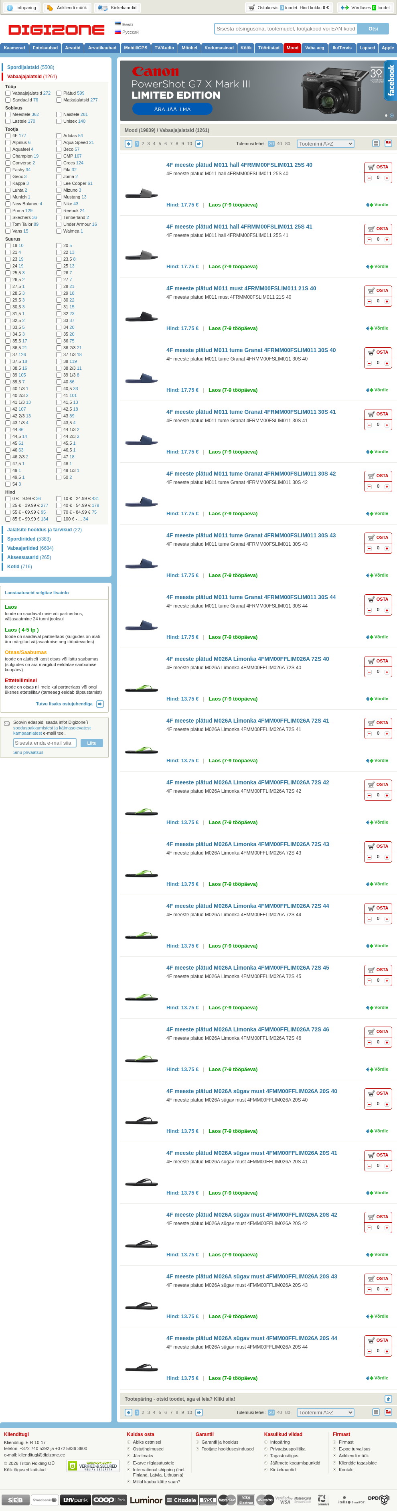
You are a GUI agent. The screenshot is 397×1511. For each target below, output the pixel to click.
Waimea (73, 231)
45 (18, 443)
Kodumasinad (219, 47)
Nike (70, 204)
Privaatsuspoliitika (288, 1448)
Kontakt (346, 1469)
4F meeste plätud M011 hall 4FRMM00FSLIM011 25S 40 (239, 165)
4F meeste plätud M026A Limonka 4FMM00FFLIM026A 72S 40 (247, 659)
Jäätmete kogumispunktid (295, 1462)
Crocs (73, 163)
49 (16, 470)
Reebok (74, 211)
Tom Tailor (25, 224)
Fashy (21, 170)
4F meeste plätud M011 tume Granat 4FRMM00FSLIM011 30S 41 (251, 412)
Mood (292, 47)
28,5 (18, 293)
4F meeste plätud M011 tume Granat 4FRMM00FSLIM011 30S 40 (251, 350)
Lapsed (367, 47)
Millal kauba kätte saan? (156, 1481)
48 (67, 464)
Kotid (19, 566)
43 (69, 416)
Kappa (20, 183)
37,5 (19, 361)
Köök (246, 47)
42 (19, 409)
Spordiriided (29, 539)
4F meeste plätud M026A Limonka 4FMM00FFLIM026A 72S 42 (247, 782)
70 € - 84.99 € (80, 512)
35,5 (19, 341)
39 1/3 (71, 375)
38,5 (19, 368)
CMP (72, 156)
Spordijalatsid (30, 67)
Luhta (19, 190)
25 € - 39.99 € (30, 505)
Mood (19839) (140, 130)
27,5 (18, 286)
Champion (25, 156)
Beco (71, 149)
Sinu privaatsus (28, 752)
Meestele (25, 114)
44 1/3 (71, 429)
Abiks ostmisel (147, 1442)
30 (69, 300)
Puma (22, 211)
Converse (23, 163)
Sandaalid (25, 100)
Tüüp (10, 86)
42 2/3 (21, 416)
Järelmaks (143, 1455)
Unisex (74, 121)
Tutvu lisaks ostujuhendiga (70, 703)
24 (18, 266)
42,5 (70, 409)
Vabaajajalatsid (32, 76)
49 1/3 (71, 470)
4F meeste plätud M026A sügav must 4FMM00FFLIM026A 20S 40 (251, 1091)
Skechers (24, 217)
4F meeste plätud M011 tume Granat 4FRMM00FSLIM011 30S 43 (251, 535)
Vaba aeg (314, 47)
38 (70, 361)
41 (70, 395)
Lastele (23, 121)
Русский (127, 32)
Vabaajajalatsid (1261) (184, 130)
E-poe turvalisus (355, 1448)
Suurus (12, 239)
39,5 (18, 382)
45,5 (69, 443)
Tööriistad (269, 47)
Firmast (346, 1442)
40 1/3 (20, 389)
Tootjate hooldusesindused (228, 1448)
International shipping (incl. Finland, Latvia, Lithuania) (159, 1472)
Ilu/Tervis (342, 47)
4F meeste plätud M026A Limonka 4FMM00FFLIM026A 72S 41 (247, 720)
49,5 (18, 477)
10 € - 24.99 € (81, 498)
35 (69, 334)
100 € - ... (75, 519)
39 (19, 375)
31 (69, 307)
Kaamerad (14, 47)
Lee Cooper (78, 183)
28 (69, 286)
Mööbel (189, 47)
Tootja (11, 129)
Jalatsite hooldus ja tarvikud (44, 529)
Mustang (75, 197)
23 (18, 259)
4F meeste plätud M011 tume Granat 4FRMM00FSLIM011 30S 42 (251, 473)
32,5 (18, 320)
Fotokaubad (45, 47)
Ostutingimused (148, 1448)
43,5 (69, 423)
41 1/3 (21, 402)
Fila (70, 170)
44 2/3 (71, 436)
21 (16, 252)
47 (69, 457)
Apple (388, 47)
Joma (70, 176)
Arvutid (73, 47)
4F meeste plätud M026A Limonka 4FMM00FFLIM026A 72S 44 (247, 906)
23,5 (69, 259)
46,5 (69, 450)
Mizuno (72, 190)
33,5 (18, 327)
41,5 (70, 402)
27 (67, 279)
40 (69, 382)
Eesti (124, 24)
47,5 (18, 464)
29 (69, 293)
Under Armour (80, 224)
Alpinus (21, 142)
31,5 (18, 314)
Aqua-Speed (78, 142)
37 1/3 (72, 354)
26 (67, 273)
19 (18, 245)
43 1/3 (20, 423)
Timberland (76, 217)
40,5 (70, 389)
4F (19, 136)
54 (16, 484)
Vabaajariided (30, 548)
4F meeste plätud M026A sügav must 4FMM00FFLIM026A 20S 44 (251, 1338)
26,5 (18, 279)
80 (287, 143)
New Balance (27, 204)
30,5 (18, 307)
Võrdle (381, 204)
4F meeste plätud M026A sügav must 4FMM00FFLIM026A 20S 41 (251, 1153)
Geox (19, 176)
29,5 (18, 300)
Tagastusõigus (284, 1455)
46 (18, 450)
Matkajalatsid (80, 100)
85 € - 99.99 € (30, 519)
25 (69, 266)
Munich (21, 197)
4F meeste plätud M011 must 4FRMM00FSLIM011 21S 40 (241, 288)
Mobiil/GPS (135, 47)
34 (69, 327)
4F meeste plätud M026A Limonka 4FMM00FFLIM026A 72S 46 (247, 1029)
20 (67, 245)
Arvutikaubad (102, 47)
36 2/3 (72, 348)
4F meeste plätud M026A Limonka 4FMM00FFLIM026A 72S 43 (247, 844)
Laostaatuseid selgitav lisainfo (37, 592)
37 (19, 354)
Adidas (73, 136)
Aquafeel (23, 149)
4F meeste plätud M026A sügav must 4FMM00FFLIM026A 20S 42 (251, 1214)
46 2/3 (20, 457)
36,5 (19, 348)
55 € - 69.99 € (29, 512)
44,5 (19, 436)
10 (189, 143)
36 (69, 341)
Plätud (74, 93)
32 (69, 314)
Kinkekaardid (283, 1469)
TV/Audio (164, 47)
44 (18, 429)
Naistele (75, 114)
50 (67, 477)
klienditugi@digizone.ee (41, 1454)
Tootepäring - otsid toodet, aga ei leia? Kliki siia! (180, 1399)
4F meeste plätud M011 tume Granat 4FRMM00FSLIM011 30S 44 (251, 597)
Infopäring (280, 1442)
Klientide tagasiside (358, 1462)
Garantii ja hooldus (220, 1442)
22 (69, 252)
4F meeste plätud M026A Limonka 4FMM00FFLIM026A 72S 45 (247, 967)
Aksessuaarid (29, 557)
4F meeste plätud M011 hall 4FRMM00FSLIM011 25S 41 (239, 226)
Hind (10, 492)
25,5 (18, 273)
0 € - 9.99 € (26, 498)
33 (69, 320)
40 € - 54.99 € (81, 505)
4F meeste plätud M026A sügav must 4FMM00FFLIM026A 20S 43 (251, 1276)
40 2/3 (20, 395)
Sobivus (13, 107)
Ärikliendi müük (354, 1455)
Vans (20, 231)
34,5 (18, 334)
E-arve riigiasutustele (153, 1462)
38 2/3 (72, 368)
